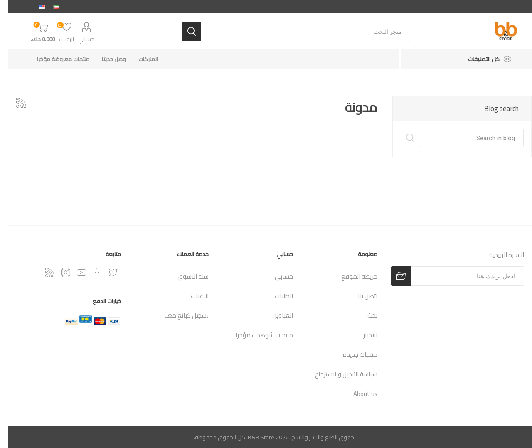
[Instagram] (57, 272)
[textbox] (463, 138)
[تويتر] (105, 272)
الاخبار (362, 335)
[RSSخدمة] (42, 272)
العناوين (274, 315)
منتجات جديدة (352, 355)
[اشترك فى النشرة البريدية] (459, 276)
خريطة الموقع (351, 276)
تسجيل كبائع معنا (178, 315)
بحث (364, 315)
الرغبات (192, 296)
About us (357, 394)
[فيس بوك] (89, 272)
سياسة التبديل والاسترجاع (338, 374)
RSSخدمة (13, 103)
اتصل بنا (359, 296)
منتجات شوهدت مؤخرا (256, 335)
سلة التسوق (185, 276)
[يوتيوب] (73, 272)
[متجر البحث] (297, 31)
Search (402, 138)
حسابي (78, 39)
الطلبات (276, 296)
